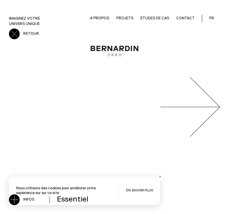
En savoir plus (139, 190)
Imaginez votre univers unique (24, 21)
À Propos (99, 18)
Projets (124, 18)
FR (211, 18)
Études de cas (154, 18)
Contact (185, 18)
